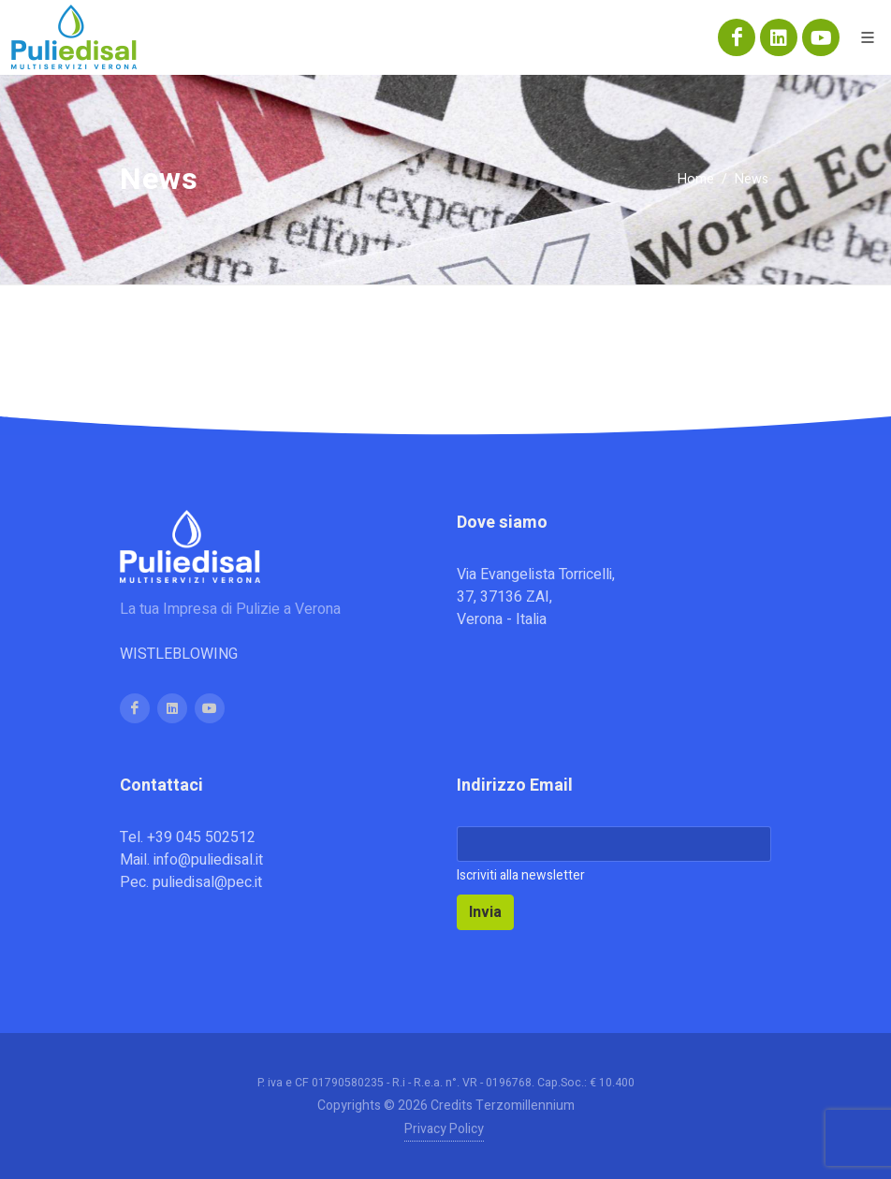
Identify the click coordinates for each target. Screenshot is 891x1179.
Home (696, 179)
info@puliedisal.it (208, 860)
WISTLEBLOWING (179, 654)
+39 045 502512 (201, 837)
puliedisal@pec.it (207, 882)
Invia (485, 912)
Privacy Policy (444, 1129)
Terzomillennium (525, 1105)
